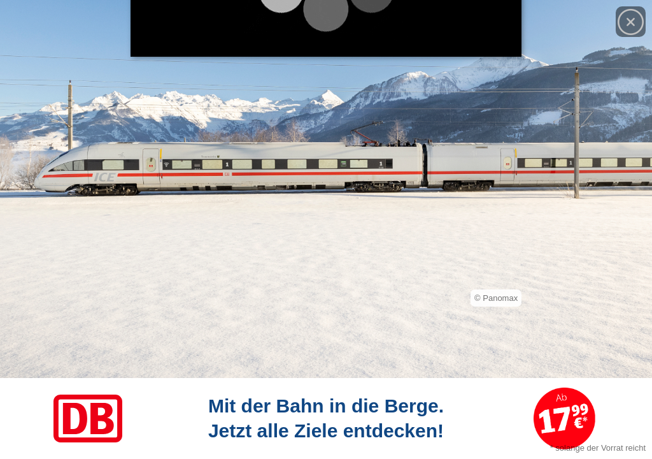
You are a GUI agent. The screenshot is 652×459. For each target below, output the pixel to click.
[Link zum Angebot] (326, 418)
